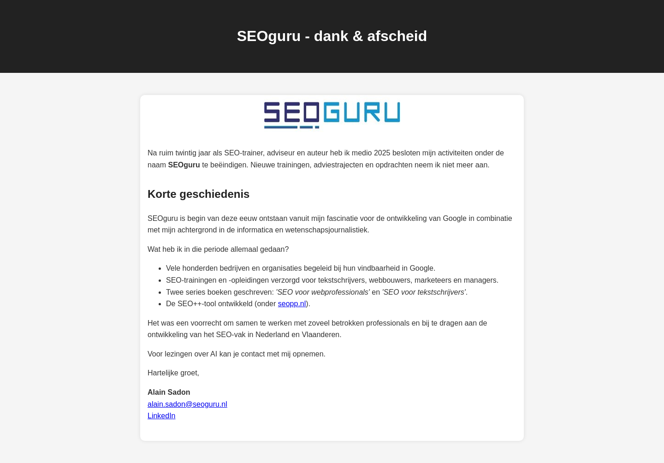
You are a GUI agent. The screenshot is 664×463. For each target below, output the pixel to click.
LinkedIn (162, 416)
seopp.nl (292, 304)
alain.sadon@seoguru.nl (187, 404)
